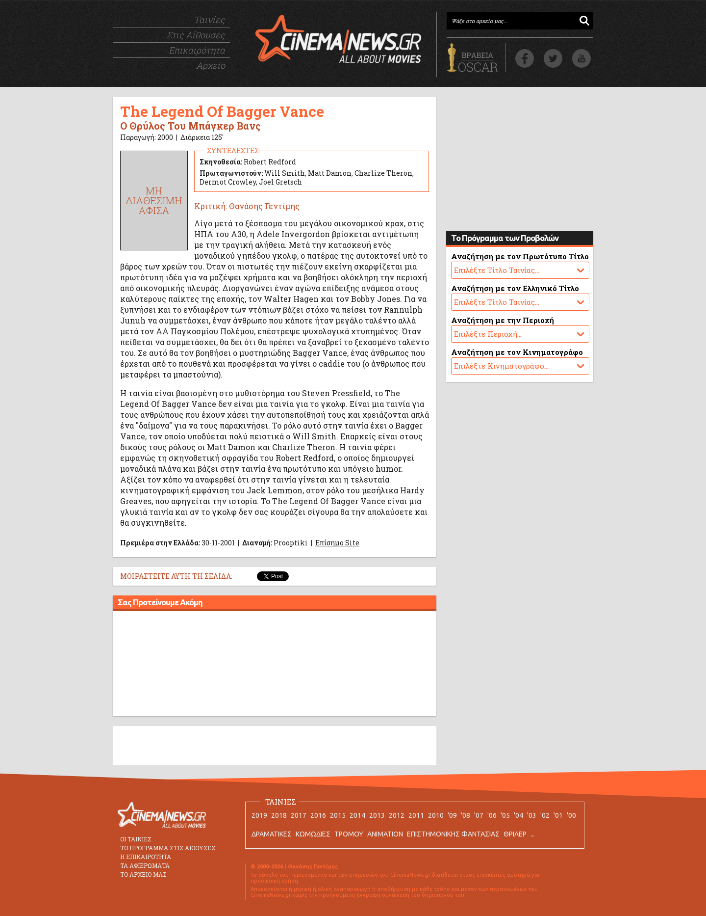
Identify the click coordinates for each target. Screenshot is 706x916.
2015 (338, 815)
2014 (357, 815)
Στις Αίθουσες (196, 35)
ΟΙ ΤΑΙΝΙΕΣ (135, 839)
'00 (571, 815)
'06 (492, 815)
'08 (465, 815)
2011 (416, 815)
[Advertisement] (274, 665)
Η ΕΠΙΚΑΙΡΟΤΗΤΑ (145, 857)
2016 (318, 815)
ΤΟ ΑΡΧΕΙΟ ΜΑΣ (143, 874)
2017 (298, 815)
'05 (505, 815)
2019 (259, 815)
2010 (436, 815)
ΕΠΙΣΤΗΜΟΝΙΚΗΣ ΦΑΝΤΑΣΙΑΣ (453, 834)
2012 (396, 815)
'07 (478, 815)
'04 (518, 815)
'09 (452, 815)
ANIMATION (385, 834)
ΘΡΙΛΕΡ (515, 834)
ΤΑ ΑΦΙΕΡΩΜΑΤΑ (145, 865)
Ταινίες (209, 20)
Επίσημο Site (337, 542)
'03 (531, 815)
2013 (377, 815)
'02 (545, 815)
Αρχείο (210, 65)
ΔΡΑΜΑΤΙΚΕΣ (272, 834)
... (532, 834)
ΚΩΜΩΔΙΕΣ (313, 834)
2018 (279, 815)
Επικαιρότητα (197, 50)
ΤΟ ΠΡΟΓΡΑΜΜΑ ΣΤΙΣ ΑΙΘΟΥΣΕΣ (167, 848)
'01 (558, 815)
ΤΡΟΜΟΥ (348, 834)
